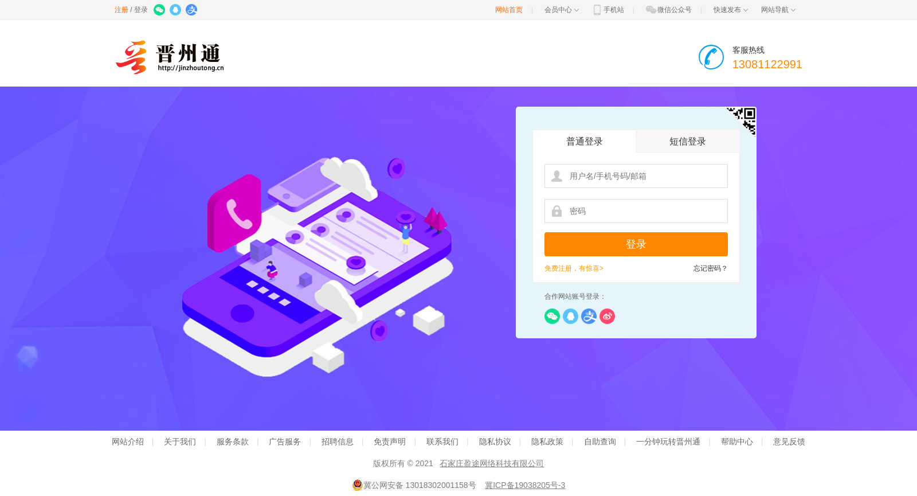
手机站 (607, 10)
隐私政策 (547, 441)
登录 (141, 10)
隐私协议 (495, 441)
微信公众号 (668, 10)
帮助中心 (737, 441)
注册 (121, 10)
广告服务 (285, 441)
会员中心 (561, 10)
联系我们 (442, 441)
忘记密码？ (710, 268)
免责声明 (390, 441)
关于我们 (180, 441)
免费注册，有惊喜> (574, 268)
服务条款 (233, 441)
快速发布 (731, 10)
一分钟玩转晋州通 (668, 441)
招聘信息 (338, 441)
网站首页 (509, 10)
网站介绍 (128, 441)
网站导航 (778, 10)
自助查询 (600, 441)
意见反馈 (789, 441)
